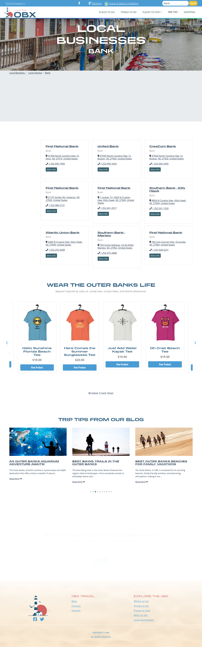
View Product (37, 367)
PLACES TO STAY (151, 12)
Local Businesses (144, 619)
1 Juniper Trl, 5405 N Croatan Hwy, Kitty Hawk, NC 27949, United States (116, 200)
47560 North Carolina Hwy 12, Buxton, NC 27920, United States (115, 157)
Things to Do (141, 605)
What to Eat (141, 615)
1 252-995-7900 (55, 163)
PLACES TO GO (106, 12)
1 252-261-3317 (107, 208)
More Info (51, 169)
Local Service (35, 72)
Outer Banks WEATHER (101, 570)
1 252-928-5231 (158, 249)
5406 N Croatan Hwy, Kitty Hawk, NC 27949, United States (64, 243)
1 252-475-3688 (107, 253)
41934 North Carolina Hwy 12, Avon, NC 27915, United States (62, 157)
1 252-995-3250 (107, 163)
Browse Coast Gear (100, 393)
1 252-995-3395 (158, 163)
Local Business (17, 72)
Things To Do (128, 12)
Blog (74, 601)
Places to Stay (142, 610)
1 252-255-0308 (55, 249)
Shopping (189, 12)
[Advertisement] (101, 102)
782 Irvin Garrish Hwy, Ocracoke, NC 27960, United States (167, 243)
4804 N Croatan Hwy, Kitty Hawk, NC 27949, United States (167, 202)
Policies (76, 610)
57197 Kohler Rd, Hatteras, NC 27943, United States (63, 199)
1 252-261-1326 (158, 208)
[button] (195, 343)
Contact (76, 605)
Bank (47, 72)
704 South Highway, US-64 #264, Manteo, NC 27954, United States (116, 246)
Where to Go (141, 601)
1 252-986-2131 (55, 205)
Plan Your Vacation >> (15, 3)
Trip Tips (173, 12)
